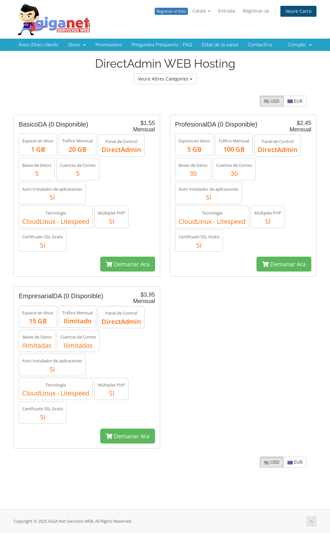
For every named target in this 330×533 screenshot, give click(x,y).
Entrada (226, 11)
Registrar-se (256, 11)
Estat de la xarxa (220, 45)
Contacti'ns (260, 45)
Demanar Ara (128, 264)
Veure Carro (298, 11)
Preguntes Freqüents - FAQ (161, 45)
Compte (300, 45)
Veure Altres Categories (165, 79)
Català (201, 11)
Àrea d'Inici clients (38, 45)
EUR (295, 101)
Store (77, 45)
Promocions (108, 45)
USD (271, 101)
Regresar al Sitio (171, 11)
